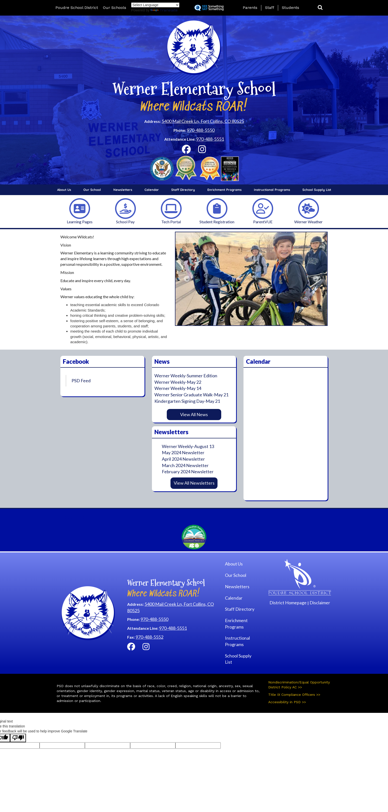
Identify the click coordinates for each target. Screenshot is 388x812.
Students (290, 7)
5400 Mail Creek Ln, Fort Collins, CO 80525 (203, 121)
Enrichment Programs (224, 190)
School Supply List (316, 190)
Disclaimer (320, 602)
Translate (164, 10)
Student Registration (216, 221)
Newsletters (122, 190)
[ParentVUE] (262, 208)
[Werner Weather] (308, 208)
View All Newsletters (194, 483)
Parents (250, 7)
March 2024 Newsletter (185, 465)
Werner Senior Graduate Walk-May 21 (191, 394)
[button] (320, 7)
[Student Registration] (217, 208)
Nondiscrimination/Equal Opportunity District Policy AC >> (299, 684)
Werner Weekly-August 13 (188, 446)
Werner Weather (308, 221)
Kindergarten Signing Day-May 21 (187, 401)
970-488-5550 (201, 130)
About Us (64, 190)
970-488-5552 (149, 637)
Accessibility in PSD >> (287, 702)
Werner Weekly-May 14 (177, 388)
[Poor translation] (18, 738)
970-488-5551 (210, 139)
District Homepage (288, 602)
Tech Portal (171, 221)
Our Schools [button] (114, 7)
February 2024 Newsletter (188, 471)
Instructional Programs (272, 190)
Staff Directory (183, 190)
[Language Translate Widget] (155, 4)
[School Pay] (125, 208)
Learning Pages (80, 221)
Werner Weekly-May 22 (177, 382)
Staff (269, 7)
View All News (194, 414)
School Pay (125, 221)
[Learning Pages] (79, 208)
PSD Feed (81, 380)
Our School (92, 190)
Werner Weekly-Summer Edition (185, 375)
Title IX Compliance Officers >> (294, 695)
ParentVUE (262, 221)
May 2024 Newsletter (183, 452)
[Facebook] (186, 151)
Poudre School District (76, 7)
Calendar (152, 190)
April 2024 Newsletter (183, 459)
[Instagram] (202, 151)
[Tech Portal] (171, 208)
